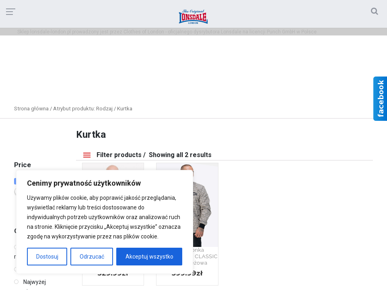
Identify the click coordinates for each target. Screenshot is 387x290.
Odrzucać (92, 256)
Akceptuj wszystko (149, 256)
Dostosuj (47, 256)
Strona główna (31, 109)
